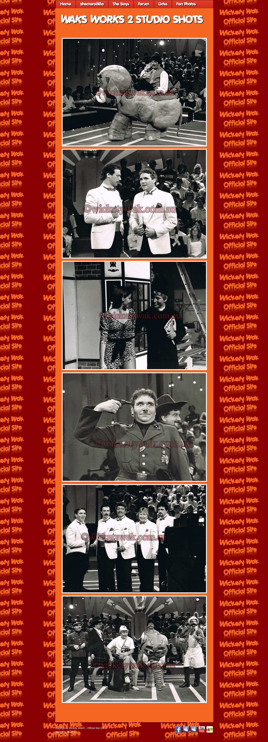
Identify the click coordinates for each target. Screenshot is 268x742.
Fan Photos (186, 4)
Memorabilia (92, 4)
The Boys (121, 4)
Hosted (59, 731)
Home (65, 4)
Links (162, 4)
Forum (144, 4)
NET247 (71, 731)
